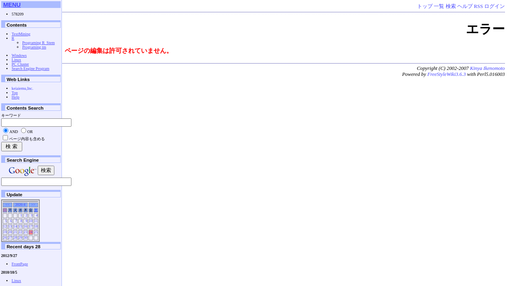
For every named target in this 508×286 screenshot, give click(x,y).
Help (15, 97)
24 (31, 232)
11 (36, 221)
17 (31, 226)
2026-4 (20, 205)
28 (15, 238)
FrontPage (20, 264)
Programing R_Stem (38, 43)
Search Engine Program (30, 68)
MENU (12, 4)
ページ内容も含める (27, 139)
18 (36, 226)
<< (8, 205)
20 (10, 232)
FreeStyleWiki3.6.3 (446, 74)
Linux (16, 60)
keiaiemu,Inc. (22, 88)
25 (36, 232)
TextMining (21, 34)
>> (33, 205)
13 (10, 226)
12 (5, 226)
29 (20, 238)
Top (14, 93)
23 (25, 232)
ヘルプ (465, 6)
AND (14, 131)
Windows (19, 55)
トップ (425, 6)
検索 (451, 6)
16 (25, 226)
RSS (478, 6)
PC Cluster (20, 64)
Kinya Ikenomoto (487, 68)
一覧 (439, 6)
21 (15, 232)
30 (25, 238)
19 (5, 232)
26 (5, 238)
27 (10, 238)
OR (30, 131)
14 (15, 226)
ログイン (494, 6)
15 (20, 226)
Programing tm (34, 47)
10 (31, 221)
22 (20, 232)
